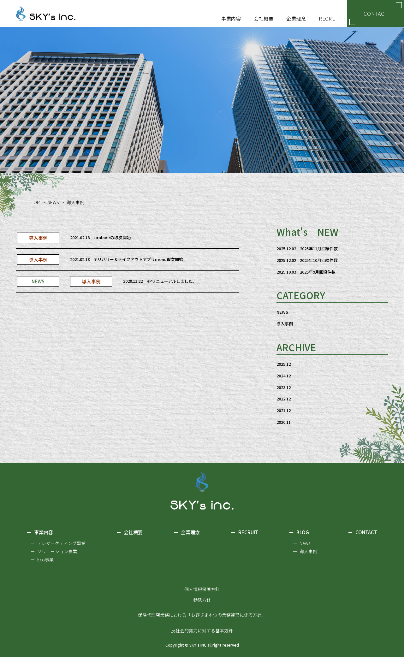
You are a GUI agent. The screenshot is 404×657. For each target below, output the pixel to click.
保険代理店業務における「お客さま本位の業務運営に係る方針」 (202, 615)
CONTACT (375, 13)
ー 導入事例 (305, 551)
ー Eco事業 (42, 559)
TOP (35, 202)
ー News (301, 543)
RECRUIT (244, 533)
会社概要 (129, 533)
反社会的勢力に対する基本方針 (202, 630)
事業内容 (40, 533)
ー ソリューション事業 (54, 551)
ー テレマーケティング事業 (58, 543)
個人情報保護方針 (202, 589)
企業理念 (187, 533)
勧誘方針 (202, 600)
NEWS (53, 202)
